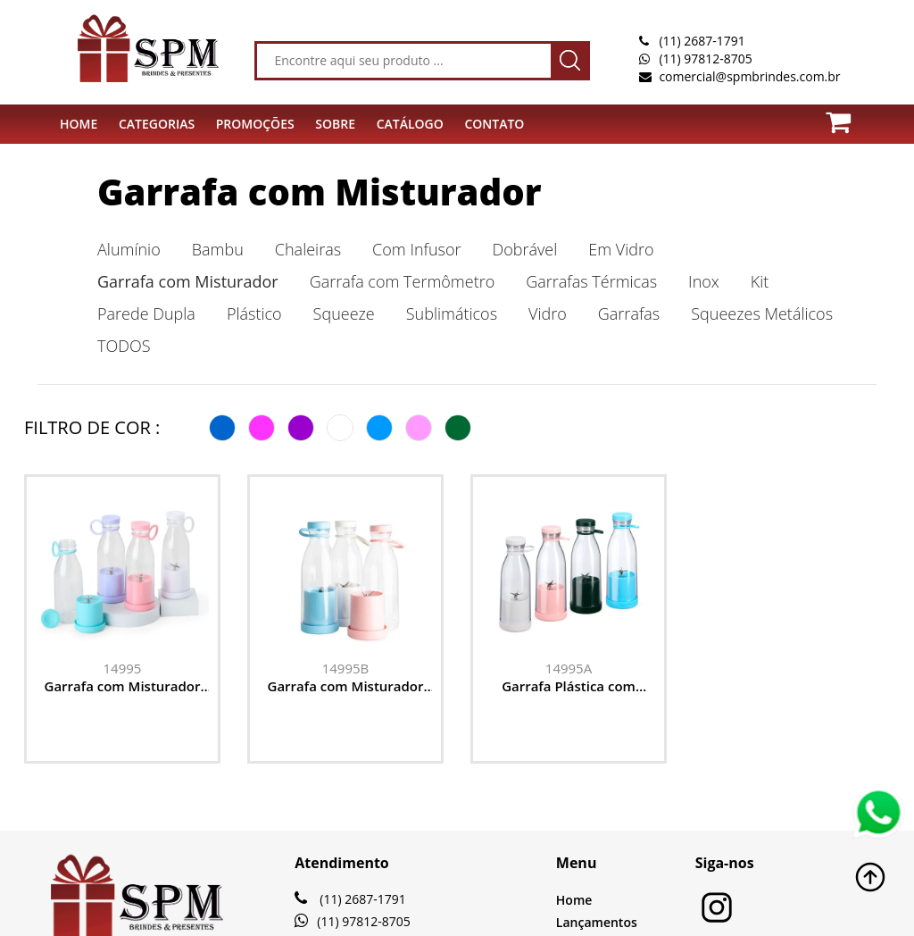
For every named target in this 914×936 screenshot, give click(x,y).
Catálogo (410, 123)
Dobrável (525, 249)
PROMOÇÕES (255, 123)
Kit (760, 281)
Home (574, 899)
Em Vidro (620, 249)
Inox (703, 281)
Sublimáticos (451, 313)
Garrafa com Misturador (319, 191)
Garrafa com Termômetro (402, 281)
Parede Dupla (146, 313)
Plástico (254, 313)
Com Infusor (416, 249)
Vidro (547, 313)
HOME (78, 123)
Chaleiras (308, 249)
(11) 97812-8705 (705, 58)
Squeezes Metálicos (762, 313)
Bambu (218, 249)
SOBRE (335, 123)
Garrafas (629, 313)
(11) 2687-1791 (701, 40)
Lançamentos (596, 922)
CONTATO (494, 123)
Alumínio (129, 249)
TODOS (123, 345)
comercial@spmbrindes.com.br (749, 76)
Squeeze (344, 313)
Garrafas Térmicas (591, 281)
